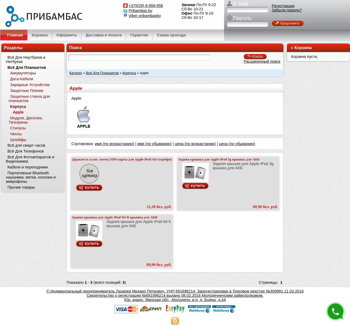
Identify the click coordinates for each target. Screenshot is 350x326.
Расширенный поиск (262, 61)
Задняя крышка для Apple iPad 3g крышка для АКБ (219, 159)
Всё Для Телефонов (25, 151)
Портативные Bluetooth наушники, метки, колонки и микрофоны (31, 177)
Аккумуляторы (23, 73)
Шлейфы (18, 140)
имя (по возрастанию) (114, 144)
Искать (255, 56)
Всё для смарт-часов (26, 145)
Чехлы (16, 134)
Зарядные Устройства (30, 85)
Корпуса (129, 73)
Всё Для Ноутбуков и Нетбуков (25, 59)
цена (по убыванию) (237, 144)
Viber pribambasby (145, 16)
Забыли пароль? (287, 10)
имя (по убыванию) (154, 144)
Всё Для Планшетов (102, 73)
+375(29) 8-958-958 (146, 5)
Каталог (75, 73)
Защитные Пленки (26, 90)
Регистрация (283, 6)
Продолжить (288, 23)
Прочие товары (21, 187)
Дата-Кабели (21, 79)
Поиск (75, 47)
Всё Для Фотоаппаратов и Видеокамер (30, 159)
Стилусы (18, 128)
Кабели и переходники (27, 167)
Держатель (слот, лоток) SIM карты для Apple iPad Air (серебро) (122, 159)
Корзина (303, 47)
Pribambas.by (140, 11)
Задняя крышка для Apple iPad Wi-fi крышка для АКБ (115, 217)
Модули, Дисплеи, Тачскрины (25, 120)
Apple (18, 112)
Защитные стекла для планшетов (29, 98)
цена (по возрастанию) (195, 144)
